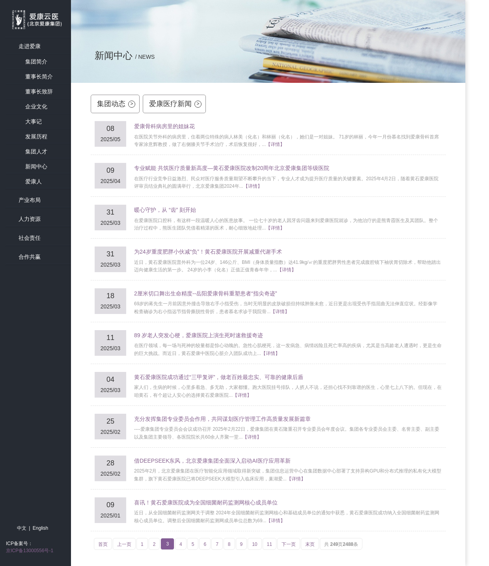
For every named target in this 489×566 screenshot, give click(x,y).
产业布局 (30, 200)
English (40, 528)
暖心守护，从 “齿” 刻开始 (165, 210)
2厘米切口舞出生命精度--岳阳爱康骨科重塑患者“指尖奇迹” (205, 293)
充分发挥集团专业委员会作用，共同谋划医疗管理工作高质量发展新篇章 (222, 419)
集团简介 (36, 61)
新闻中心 (36, 166)
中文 (21, 528)
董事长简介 (39, 76)
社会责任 (30, 238)
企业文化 (36, 106)
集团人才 (36, 151)
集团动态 (116, 104)
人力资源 (30, 219)
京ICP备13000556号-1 (29, 550)
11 (269, 544)
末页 (310, 544)
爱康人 (33, 181)
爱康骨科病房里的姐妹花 (164, 126)
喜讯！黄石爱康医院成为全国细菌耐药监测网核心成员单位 (206, 502)
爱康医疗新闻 (175, 104)
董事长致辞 (39, 91)
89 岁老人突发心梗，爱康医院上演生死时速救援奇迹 (198, 335)
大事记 (33, 121)
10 (254, 544)
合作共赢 (30, 257)
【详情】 (275, 144)
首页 (103, 544)
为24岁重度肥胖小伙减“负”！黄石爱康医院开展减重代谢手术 (208, 251)
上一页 (124, 544)
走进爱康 (30, 46)
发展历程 (36, 136)
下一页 (289, 544)
